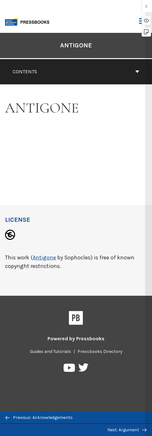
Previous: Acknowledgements (39, 417)
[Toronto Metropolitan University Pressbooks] (29, 21)
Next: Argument (127, 430)
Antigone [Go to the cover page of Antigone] (76, 45)
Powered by (76, 339)
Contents (76, 72)
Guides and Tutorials (50, 351)
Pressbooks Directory (99, 351)
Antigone (44, 257)
